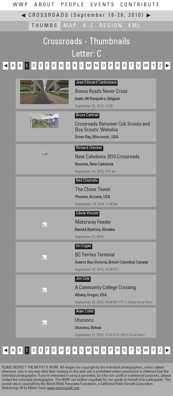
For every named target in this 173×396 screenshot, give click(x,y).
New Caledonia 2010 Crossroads (107, 157)
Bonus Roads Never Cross (101, 91)
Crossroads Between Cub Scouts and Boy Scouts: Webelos (112, 127)
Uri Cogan (83, 246)
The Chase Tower (92, 189)
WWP (21, 5)
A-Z (88, 26)
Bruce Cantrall (87, 115)
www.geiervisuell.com (63, 388)
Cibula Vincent (87, 213)
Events (102, 5)
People (73, 5)
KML (135, 26)
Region (111, 26)
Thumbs (44, 26)
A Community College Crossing (105, 287)
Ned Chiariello (87, 181)
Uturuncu (84, 320)
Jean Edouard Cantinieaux (96, 83)
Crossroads (49, 15)
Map (70, 26)
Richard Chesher (89, 148)
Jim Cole (83, 279)
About (44, 5)
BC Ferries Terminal (95, 255)
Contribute (140, 5)
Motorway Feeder (93, 222)
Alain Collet (85, 312)
